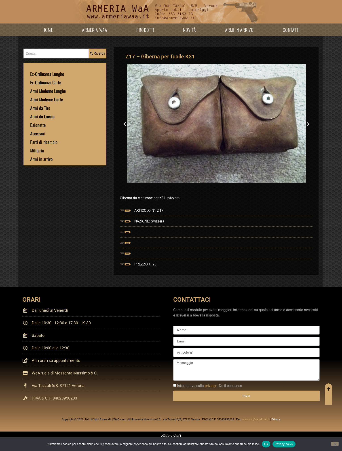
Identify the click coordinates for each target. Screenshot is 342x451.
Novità (189, 29)
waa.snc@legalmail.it (255, 419)
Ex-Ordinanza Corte (45, 82)
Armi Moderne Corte (46, 99)
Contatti (291, 29)
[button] (125, 124)
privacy (210, 386)
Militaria (37, 150)
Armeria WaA (94, 29)
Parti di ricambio (44, 142)
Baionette (38, 125)
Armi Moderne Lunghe (48, 91)
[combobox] (56, 53)
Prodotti (145, 29)
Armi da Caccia (42, 116)
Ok (266, 444)
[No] (335, 444)
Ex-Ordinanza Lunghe (47, 74)
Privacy (276, 419)
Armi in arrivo (239, 29)
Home (47, 29)
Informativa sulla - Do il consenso (209, 386)
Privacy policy (284, 444)
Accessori (37, 133)
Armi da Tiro (40, 108)
